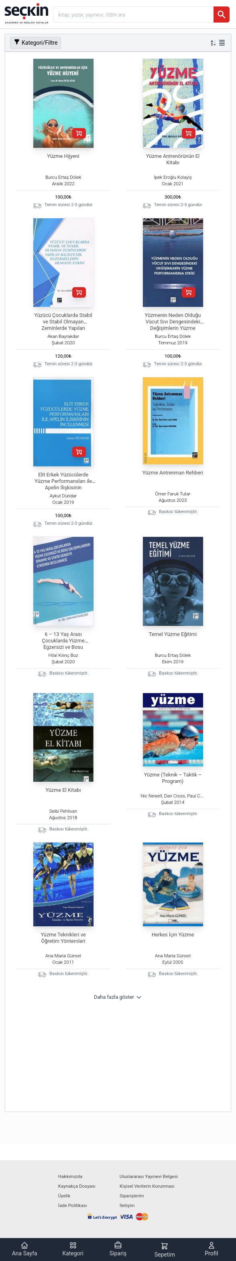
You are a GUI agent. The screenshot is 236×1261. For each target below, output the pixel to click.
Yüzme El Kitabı (63, 790)
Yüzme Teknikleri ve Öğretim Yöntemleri (63, 938)
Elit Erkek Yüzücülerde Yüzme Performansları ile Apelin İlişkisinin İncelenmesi (63, 484)
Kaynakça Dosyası (77, 1186)
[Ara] (222, 14)
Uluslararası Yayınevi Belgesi (149, 1176)
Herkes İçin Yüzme (173, 935)
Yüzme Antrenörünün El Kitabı (172, 159)
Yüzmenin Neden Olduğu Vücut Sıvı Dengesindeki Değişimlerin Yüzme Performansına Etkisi (173, 325)
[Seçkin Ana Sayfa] (25, 13)
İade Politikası (72, 1205)
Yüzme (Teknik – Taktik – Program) (173, 778)
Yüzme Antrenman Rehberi (172, 473)
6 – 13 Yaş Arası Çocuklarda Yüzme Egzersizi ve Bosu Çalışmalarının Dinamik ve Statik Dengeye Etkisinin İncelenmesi (63, 650)
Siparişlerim (132, 1196)
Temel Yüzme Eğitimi (173, 634)
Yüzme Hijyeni (63, 156)
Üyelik (64, 1196)
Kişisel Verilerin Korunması (147, 1186)
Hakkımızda (70, 1176)
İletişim (127, 1205)
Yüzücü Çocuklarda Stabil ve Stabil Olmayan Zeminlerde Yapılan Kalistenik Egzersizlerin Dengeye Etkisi (63, 328)
